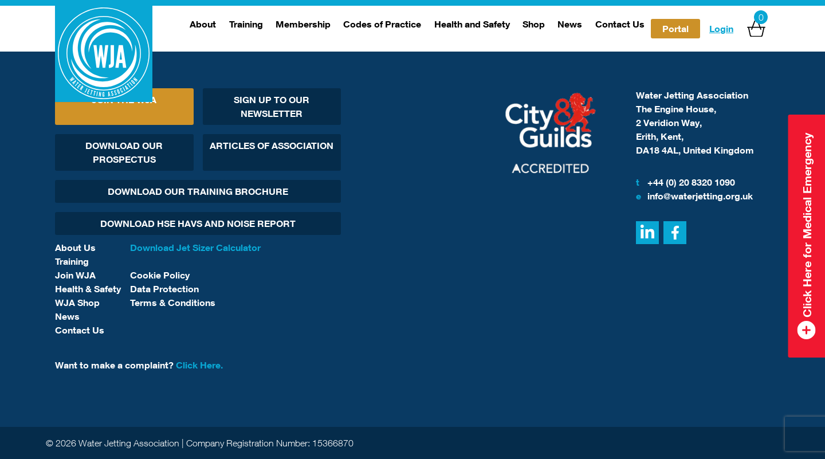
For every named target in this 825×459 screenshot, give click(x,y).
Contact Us (620, 24)
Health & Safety (88, 289)
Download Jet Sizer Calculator (195, 247)
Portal (675, 28)
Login (721, 28)
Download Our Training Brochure (198, 191)
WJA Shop (77, 302)
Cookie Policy (160, 275)
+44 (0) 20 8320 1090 (685, 182)
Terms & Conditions (172, 302)
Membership (303, 24)
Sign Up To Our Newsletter (271, 106)
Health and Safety (472, 24)
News (569, 24)
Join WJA (75, 275)
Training (246, 24)
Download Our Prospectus (124, 152)
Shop (533, 24)
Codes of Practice (382, 24)
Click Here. (199, 365)
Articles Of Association (271, 145)
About (203, 24)
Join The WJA (124, 99)
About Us (75, 247)
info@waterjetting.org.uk (694, 196)
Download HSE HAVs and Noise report (198, 223)
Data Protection (164, 289)
